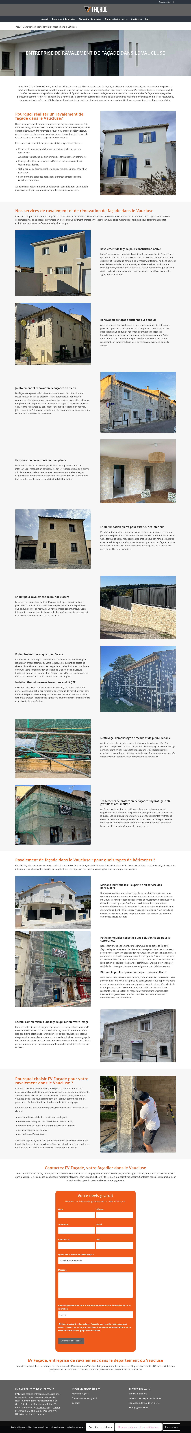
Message (63, 1269)
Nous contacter (164, 2)
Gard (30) (19, 1404)
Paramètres (171, 1427)
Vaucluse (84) (42, 1407)
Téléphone (64, 1224)
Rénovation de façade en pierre (144, 1402)
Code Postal (64, 1239)
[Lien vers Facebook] (174, 2)
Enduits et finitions (138, 1393)
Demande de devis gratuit (84, 1398)
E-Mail (99, 1224)
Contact (76, 1402)
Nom (61, 1209)
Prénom (100, 1209)
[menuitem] (164, 2)
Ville (99, 1239)
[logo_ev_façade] (95, 10)
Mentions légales (80, 1393)
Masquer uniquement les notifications (138, 1427)
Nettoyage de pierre (138, 1407)
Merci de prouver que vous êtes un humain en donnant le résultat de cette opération (94, 1307)
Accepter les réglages (100, 1427)
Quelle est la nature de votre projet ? (77, 1254)
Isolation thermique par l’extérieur (145, 1398)
